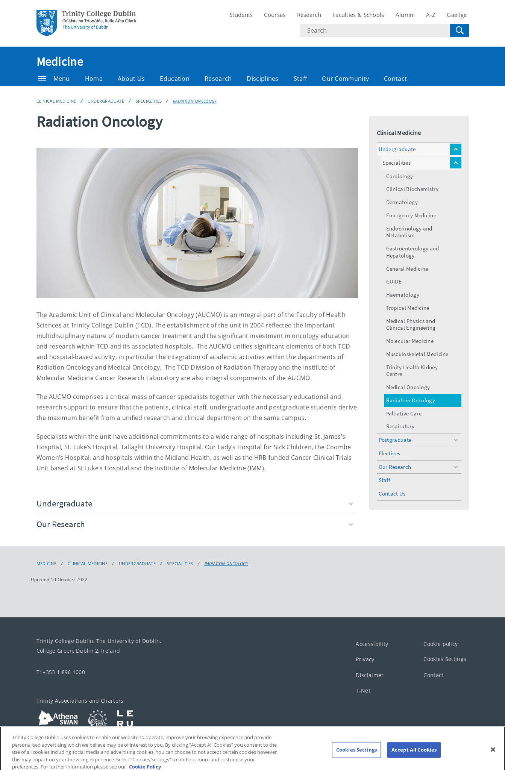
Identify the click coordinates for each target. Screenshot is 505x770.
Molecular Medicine (410, 340)
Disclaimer (370, 675)
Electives (389, 453)
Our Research (194, 523)
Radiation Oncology (195, 101)
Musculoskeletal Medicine (417, 354)
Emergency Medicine (411, 215)
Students (241, 14)
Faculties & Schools (358, 14)
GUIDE (394, 281)
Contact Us (392, 493)
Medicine (59, 61)
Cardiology (399, 176)
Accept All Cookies (414, 755)
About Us (131, 78)
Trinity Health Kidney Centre (412, 371)
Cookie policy (440, 643)
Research (309, 14)
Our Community (345, 78)
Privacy (365, 659)
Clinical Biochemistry (412, 188)
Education (175, 78)
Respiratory (400, 426)
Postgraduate (395, 439)
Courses (274, 14)
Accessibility (372, 643)
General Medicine (407, 268)
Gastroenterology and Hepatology (412, 252)
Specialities (149, 101)
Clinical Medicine (56, 101)
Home (94, 78)
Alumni (405, 14)
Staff (300, 78)
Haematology (402, 294)
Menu (54, 78)
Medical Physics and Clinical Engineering (411, 324)
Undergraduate (106, 101)
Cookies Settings (444, 658)
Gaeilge (457, 14)
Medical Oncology (408, 387)
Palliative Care (404, 413)
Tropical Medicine (407, 307)
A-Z (430, 14)
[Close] (493, 755)
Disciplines (262, 78)
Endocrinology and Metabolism (409, 232)
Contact (395, 78)
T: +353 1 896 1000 (60, 672)
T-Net (363, 690)
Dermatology (402, 202)
